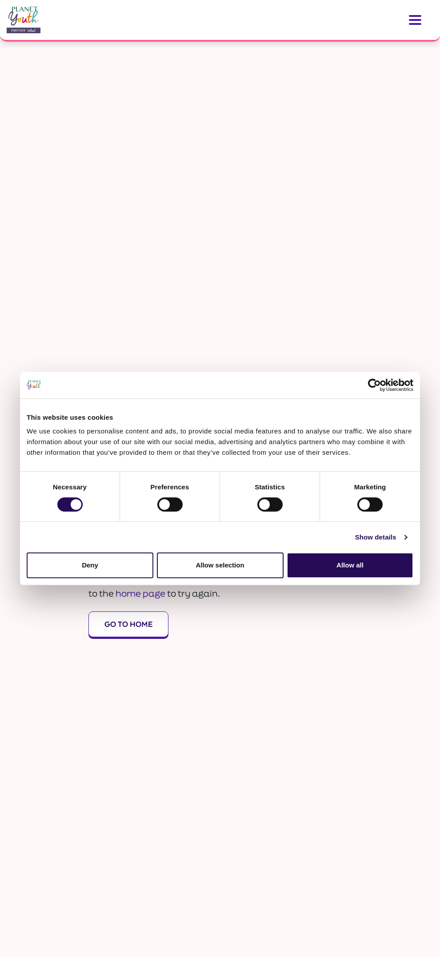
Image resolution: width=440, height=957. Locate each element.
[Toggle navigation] (415, 20)
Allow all (350, 565)
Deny (90, 565)
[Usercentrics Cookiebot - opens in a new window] (374, 385)
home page (140, 593)
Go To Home (128, 624)
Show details (375, 537)
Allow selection (220, 565)
